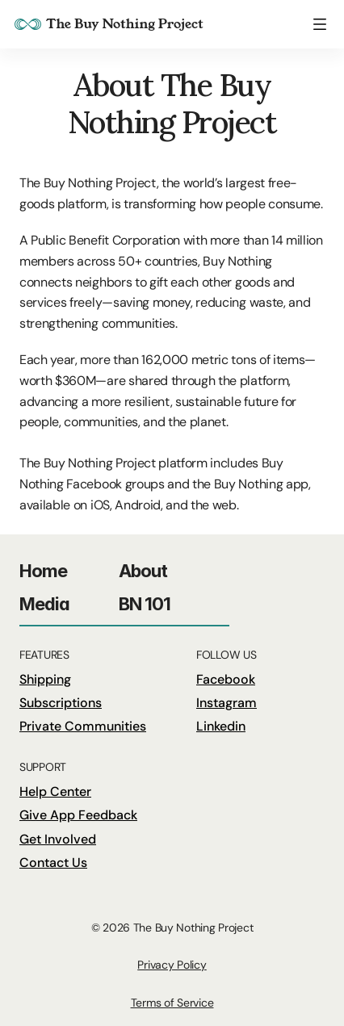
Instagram (226, 702)
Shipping (45, 679)
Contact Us (53, 862)
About (143, 570)
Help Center (55, 791)
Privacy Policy (171, 964)
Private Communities (82, 726)
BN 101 (145, 603)
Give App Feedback (78, 814)
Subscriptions (60, 702)
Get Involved (57, 839)
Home (43, 570)
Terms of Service (172, 1002)
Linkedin (220, 726)
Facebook (225, 679)
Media (44, 603)
